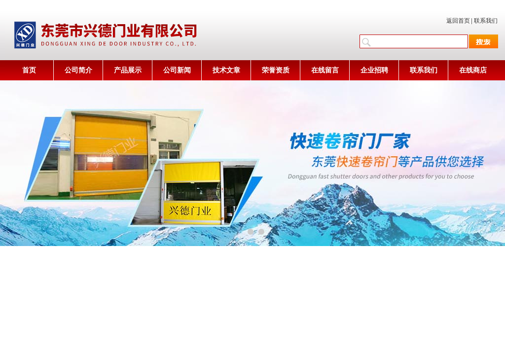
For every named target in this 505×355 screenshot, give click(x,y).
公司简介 (78, 70)
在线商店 (473, 70)
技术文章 (226, 70)
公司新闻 (177, 70)
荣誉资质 (275, 70)
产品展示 (128, 70)
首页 (29, 70)
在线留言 (325, 70)
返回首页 (458, 20)
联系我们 (486, 20)
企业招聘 (374, 70)
